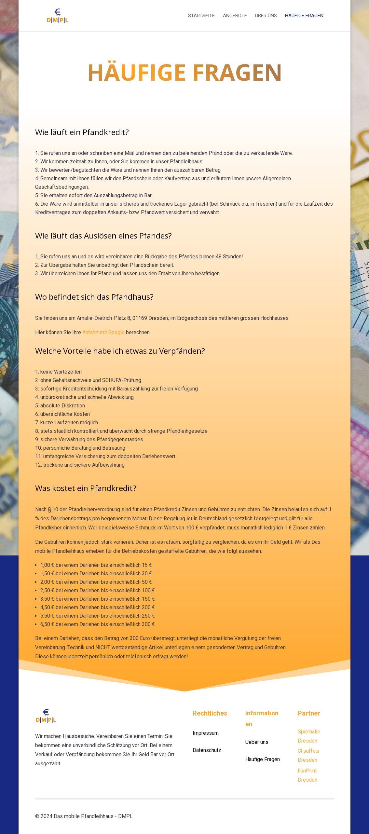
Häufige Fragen (304, 16)
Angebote (235, 16)
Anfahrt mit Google (103, 332)
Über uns (266, 16)
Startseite (201, 16)
